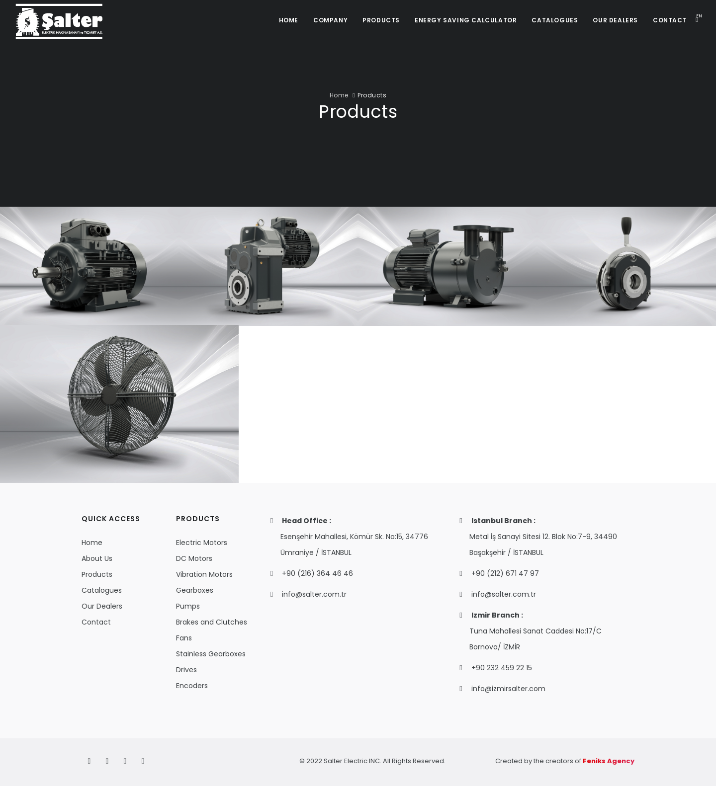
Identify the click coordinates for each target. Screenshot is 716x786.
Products (97, 574)
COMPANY (330, 20)
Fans (184, 638)
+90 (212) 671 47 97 (505, 573)
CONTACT (670, 20)
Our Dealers (102, 606)
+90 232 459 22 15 (501, 668)
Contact (96, 622)
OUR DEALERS (615, 20)
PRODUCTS (381, 20)
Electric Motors (201, 543)
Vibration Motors (204, 574)
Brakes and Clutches (211, 622)
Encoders (192, 686)
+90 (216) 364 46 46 (317, 573)
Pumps (188, 606)
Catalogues (102, 590)
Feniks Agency (608, 761)
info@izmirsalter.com (508, 689)
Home (339, 95)
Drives (186, 670)
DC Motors (194, 558)
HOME (288, 20)
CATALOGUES (555, 20)
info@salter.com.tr (314, 594)
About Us (97, 558)
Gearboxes (194, 590)
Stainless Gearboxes (211, 654)
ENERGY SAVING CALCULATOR (466, 20)
